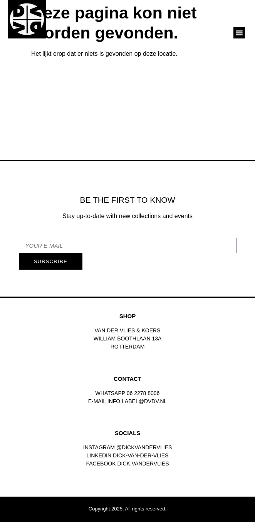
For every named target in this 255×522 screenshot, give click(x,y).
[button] (239, 32)
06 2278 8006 (143, 393)
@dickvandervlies (144, 447)
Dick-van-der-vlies (140, 455)
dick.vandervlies (143, 463)
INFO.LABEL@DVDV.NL (137, 401)
